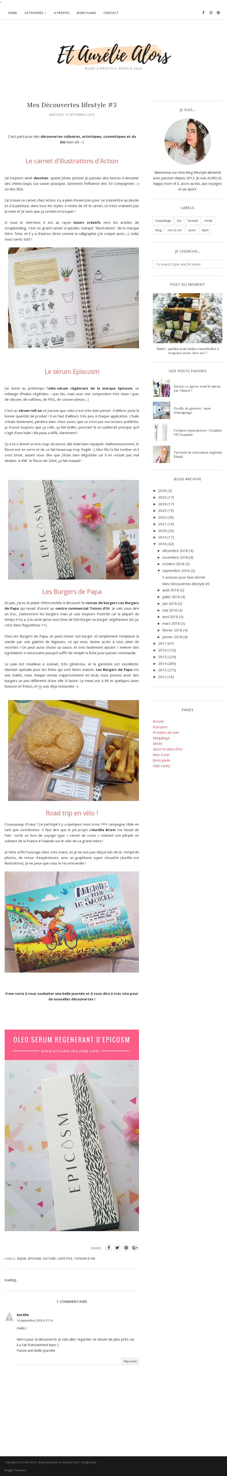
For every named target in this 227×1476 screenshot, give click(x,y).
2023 (162, 510)
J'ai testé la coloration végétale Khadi (198, 454)
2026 (162, 490)
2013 (162, 670)
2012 (162, 676)
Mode (157, 743)
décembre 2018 (175, 550)
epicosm (34, 1259)
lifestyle (65, 1259)
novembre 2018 (175, 557)
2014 (162, 663)
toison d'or (84, 1259)
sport (191, 230)
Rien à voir (161, 754)
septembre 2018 (176, 570)
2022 (162, 517)
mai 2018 (169, 610)
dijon (21, 1259)
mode (208, 220)
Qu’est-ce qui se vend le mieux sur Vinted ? (197, 388)
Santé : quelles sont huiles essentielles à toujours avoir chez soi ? (188, 351)
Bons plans (161, 760)
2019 (162, 537)
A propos (160, 726)
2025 (162, 497)
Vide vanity (161, 765)
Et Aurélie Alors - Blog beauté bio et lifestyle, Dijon (48, 1462)
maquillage (163, 220)
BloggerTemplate (15, 1470)
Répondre (130, 1361)
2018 (162, 543)
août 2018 (170, 590)
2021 (162, 524)
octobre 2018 (173, 563)
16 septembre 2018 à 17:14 (35, 1320)
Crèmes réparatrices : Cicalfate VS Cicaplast (198, 432)
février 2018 (172, 630)
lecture (49, 1259)
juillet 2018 (171, 596)
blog (158, 230)
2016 (162, 650)
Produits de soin (166, 732)
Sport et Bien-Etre (167, 749)
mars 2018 (171, 623)
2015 (162, 656)
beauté (193, 220)
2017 (162, 643)
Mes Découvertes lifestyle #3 (186, 583)
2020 (162, 530)
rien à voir (175, 230)
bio (179, 220)
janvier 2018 (172, 636)
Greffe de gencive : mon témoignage (192, 410)
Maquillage (161, 738)
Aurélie (23, 1314)
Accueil (158, 721)
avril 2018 (170, 616)
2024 (162, 504)
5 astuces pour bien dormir (183, 577)
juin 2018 (169, 603)
